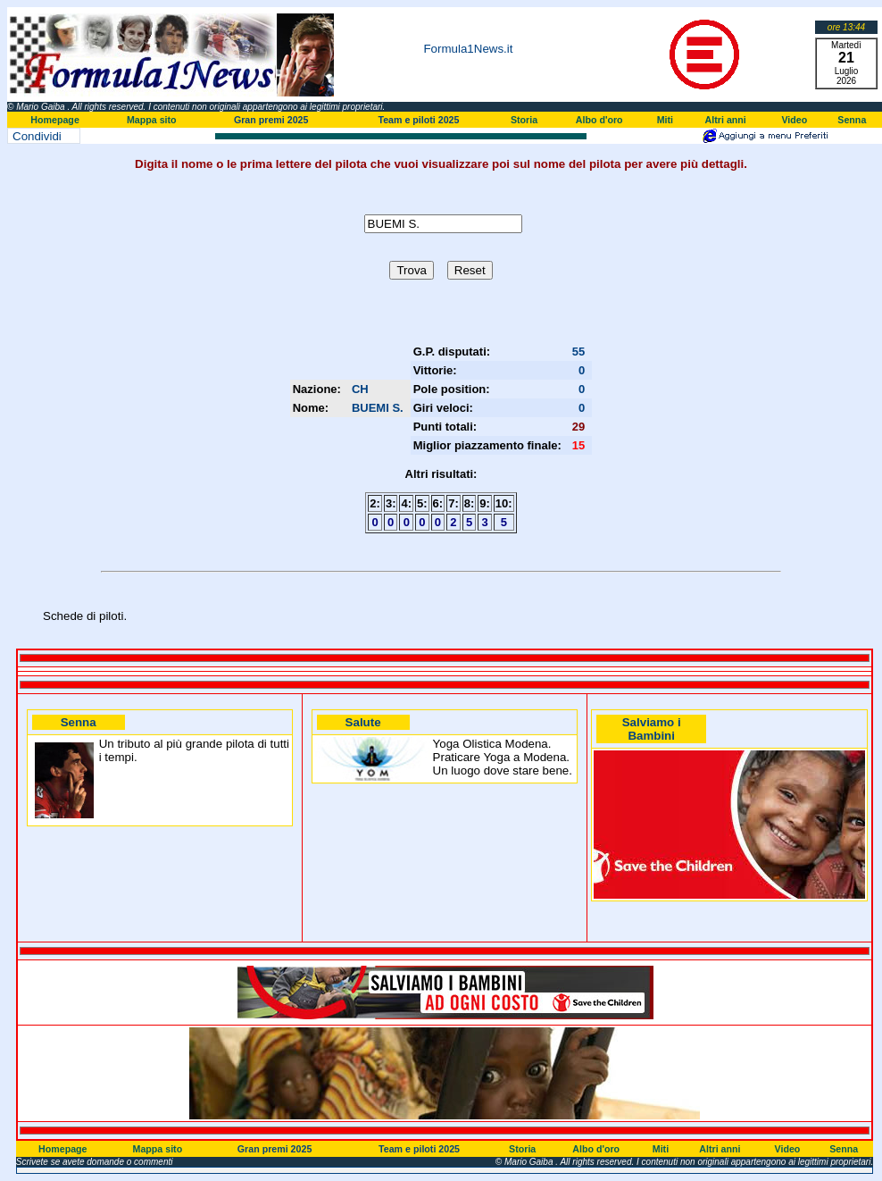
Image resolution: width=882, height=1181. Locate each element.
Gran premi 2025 (271, 119)
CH (360, 389)
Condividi (37, 136)
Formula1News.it (467, 48)
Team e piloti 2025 (418, 119)
